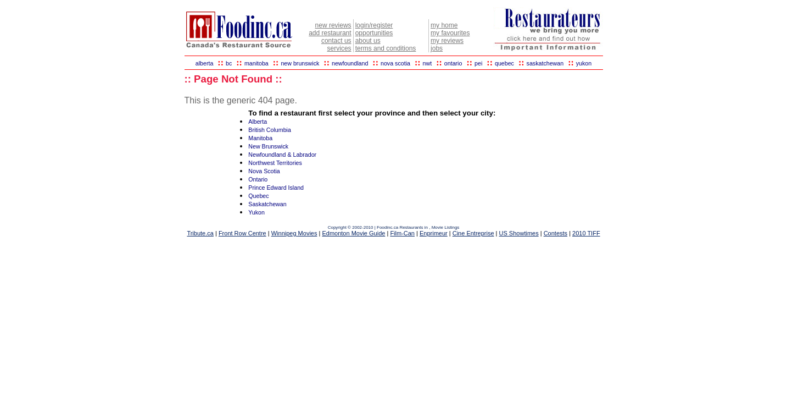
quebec (504, 63)
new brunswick (300, 63)
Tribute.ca (200, 233)
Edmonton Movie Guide (353, 233)
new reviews (333, 25)
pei (478, 63)
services (339, 48)
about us (368, 41)
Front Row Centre (242, 233)
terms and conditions (385, 48)
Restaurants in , (415, 227)
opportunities (374, 33)
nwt (427, 63)
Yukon (256, 212)
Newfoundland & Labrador (282, 154)
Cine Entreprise (473, 233)
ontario (453, 63)
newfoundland (350, 63)
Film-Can (402, 233)
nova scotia (395, 63)
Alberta (257, 121)
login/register (374, 25)
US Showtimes (519, 233)
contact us (336, 41)
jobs (437, 48)
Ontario (257, 179)
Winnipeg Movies (294, 233)
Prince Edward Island (276, 187)
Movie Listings (446, 227)
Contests (555, 233)
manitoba (256, 63)
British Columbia (269, 130)
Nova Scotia (264, 171)
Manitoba (260, 138)
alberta (205, 63)
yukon (583, 63)
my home (444, 25)
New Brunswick (268, 146)
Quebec (258, 196)
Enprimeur (434, 233)
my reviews (447, 41)
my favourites (450, 33)
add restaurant (330, 33)
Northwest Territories (275, 163)
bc (229, 63)
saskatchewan (545, 63)
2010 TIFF (586, 233)
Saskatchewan (267, 204)
